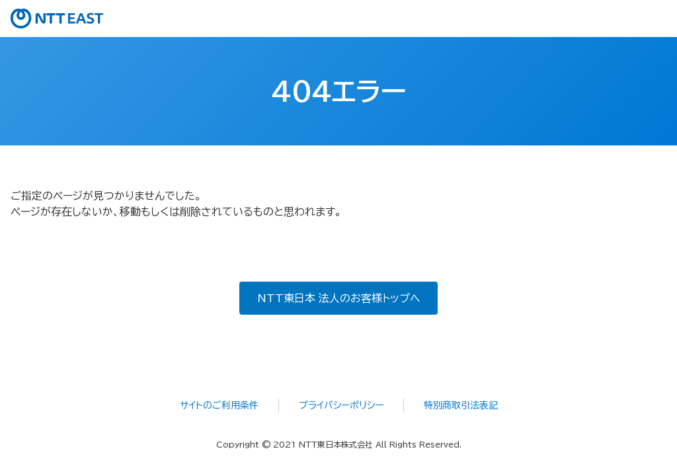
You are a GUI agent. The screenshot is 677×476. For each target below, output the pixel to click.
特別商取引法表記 (461, 405)
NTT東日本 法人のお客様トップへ (338, 298)
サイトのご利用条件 (219, 405)
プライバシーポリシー (341, 405)
